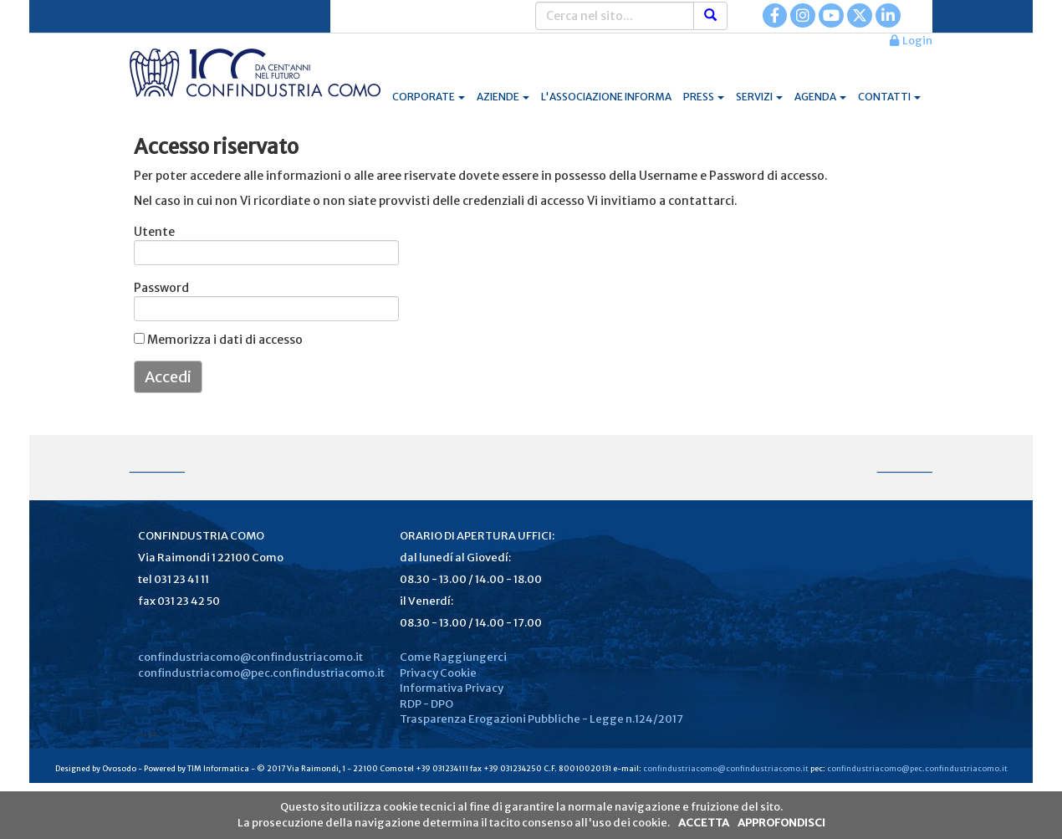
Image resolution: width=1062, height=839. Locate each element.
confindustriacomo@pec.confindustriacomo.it (261, 673)
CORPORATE (428, 96)
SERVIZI (759, 96)
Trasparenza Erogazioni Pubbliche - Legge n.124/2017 (541, 719)
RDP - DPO (426, 704)
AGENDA (820, 96)
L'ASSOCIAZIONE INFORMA (606, 96)
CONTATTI (889, 96)
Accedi (168, 376)
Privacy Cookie (438, 673)
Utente (154, 231)
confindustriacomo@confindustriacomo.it (250, 657)
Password (156, 287)
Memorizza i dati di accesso (218, 339)
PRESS (703, 96)
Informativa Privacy (451, 688)
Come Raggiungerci (453, 657)
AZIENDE (503, 96)
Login (911, 40)
